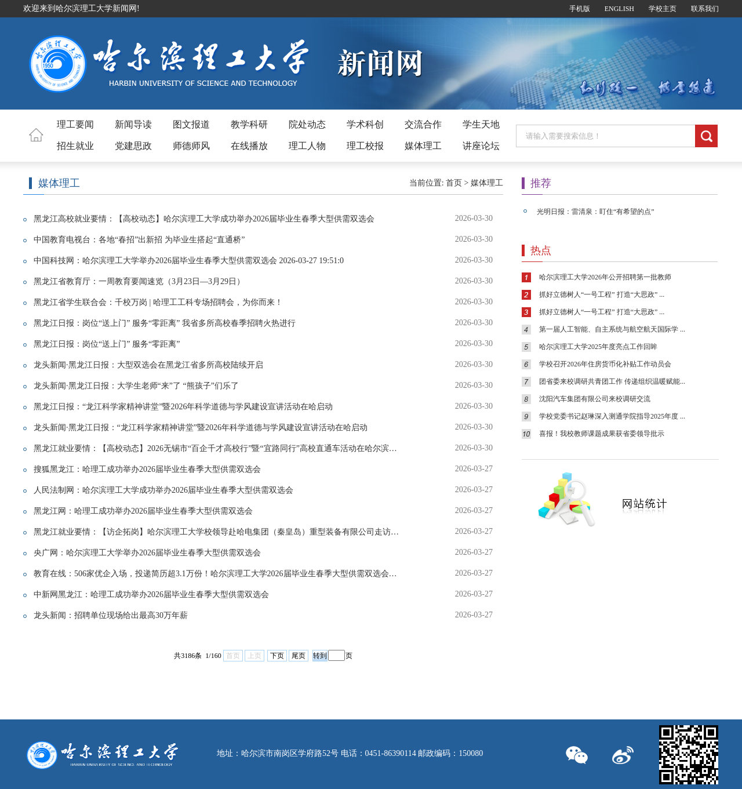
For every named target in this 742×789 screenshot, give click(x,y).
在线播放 (249, 146)
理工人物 (307, 146)
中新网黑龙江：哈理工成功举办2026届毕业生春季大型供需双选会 (151, 594)
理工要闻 (75, 124)
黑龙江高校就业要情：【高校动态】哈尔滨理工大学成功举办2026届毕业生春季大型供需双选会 (204, 218)
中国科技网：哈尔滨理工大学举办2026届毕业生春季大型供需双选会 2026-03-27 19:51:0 (189, 260)
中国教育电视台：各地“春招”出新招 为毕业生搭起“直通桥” (139, 239)
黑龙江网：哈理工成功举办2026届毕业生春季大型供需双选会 (143, 511)
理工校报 (365, 146)
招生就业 (75, 146)
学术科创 (365, 124)
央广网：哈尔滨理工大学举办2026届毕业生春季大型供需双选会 (147, 552)
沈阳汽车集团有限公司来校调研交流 (594, 399)
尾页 (298, 656)
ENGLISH (619, 9)
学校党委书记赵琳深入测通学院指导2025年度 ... (612, 416)
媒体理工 (423, 146)
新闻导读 (133, 124)
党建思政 (133, 146)
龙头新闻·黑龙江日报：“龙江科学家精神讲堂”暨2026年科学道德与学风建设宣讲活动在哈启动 (201, 427)
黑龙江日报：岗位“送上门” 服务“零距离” (107, 344)
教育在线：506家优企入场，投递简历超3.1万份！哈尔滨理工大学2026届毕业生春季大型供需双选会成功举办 (217, 573)
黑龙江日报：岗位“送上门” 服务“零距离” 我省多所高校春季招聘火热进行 (165, 323)
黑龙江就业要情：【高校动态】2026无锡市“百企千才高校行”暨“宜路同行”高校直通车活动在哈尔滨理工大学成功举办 (217, 448)
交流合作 (423, 124)
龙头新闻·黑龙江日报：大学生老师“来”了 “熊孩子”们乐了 (136, 385)
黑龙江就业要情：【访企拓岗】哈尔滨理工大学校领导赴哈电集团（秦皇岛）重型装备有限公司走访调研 (217, 532)
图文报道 (191, 124)
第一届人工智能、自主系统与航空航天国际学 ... (612, 329)
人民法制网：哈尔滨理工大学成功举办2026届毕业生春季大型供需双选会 (163, 490)
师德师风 (191, 146)
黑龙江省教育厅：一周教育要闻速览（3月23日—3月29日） (139, 281)
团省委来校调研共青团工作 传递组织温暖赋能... (612, 381)
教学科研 (249, 124)
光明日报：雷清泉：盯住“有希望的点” (595, 212)
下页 (277, 656)
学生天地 (481, 124)
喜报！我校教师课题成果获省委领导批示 (601, 434)
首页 (454, 183)
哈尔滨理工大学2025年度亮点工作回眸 (598, 347)
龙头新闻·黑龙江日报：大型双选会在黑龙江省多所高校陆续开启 (148, 365)
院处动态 (307, 124)
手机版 (579, 9)
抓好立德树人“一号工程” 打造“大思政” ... (601, 294)
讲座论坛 (481, 146)
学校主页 (662, 9)
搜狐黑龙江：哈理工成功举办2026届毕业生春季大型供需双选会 (147, 469)
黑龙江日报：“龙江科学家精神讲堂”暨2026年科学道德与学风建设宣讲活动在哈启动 (183, 406)
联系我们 (705, 9)
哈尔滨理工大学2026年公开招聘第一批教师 (605, 277)
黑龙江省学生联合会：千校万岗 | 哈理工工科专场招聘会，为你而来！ (158, 302)
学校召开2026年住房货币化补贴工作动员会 (605, 364)
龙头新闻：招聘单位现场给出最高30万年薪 (111, 615)
